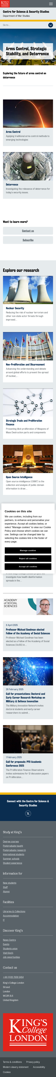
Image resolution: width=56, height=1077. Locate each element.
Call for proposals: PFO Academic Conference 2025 (23, 763)
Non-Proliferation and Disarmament (25, 364)
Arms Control (13, 132)
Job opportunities (11, 957)
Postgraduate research (14, 850)
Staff (5, 887)
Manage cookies (28, 550)
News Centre (9, 940)
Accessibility (39, 1067)
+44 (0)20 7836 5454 (13, 977)
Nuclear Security (15, 308)
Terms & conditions (12, 1062)
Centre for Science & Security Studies (26, 11)
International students (13, 854)
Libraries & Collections (14, 911)
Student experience (12, 863)
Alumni (6, 891)
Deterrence (12, 184)
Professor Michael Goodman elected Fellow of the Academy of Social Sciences (28, 631)
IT (4, 920)
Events (6, 944)
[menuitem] (28, 842)
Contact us (28, 231)
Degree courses (11, 841)
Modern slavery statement (16, 1067)
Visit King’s (8, 953)
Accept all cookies (28, 566)
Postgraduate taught (13, 846)
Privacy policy (33, 1062)
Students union (10, 949)
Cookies (7, 1072)
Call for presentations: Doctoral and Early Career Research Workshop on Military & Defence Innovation (25, 697)
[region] (28, 538)
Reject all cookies (28, 558)
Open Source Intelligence (19, 477)
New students (9, 883)
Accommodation (11, 916)
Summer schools (11, 859)
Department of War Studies (16, 16)
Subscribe (28, 240)
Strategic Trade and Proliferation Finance (24, 422)
